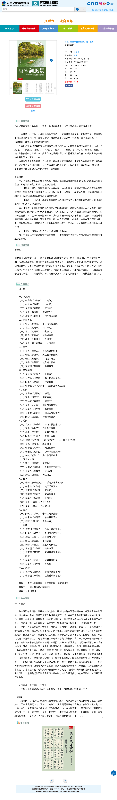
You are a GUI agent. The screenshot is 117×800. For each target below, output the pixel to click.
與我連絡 (111, 10)
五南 (75, 55)
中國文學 (78, 42)
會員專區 (105, 10)
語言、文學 (69, 42)
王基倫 (76, 52)
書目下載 (98, 10)
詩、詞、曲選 (87, 42)
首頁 (93, 10)
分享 (33, 111)
